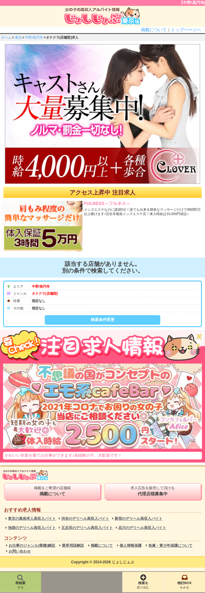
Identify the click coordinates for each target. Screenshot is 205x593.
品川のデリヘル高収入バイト (142, 528)
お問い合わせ (20, 551)
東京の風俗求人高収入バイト (32, 519)
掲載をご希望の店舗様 (52, 491)
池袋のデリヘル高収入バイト (32, 528)
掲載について (154, 29)
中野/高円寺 (34, 37)
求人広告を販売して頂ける (152, 491)
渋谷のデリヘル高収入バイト (85, 519)
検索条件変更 (103, 319)
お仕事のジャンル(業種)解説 (32, 546)
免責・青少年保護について (170, 546)
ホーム (6, 37)
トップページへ (186, 29)
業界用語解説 (73, 546)
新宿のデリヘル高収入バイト (138, 519)
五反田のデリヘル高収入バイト (87, 528)
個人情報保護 (131, 546)
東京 (18, 37)
